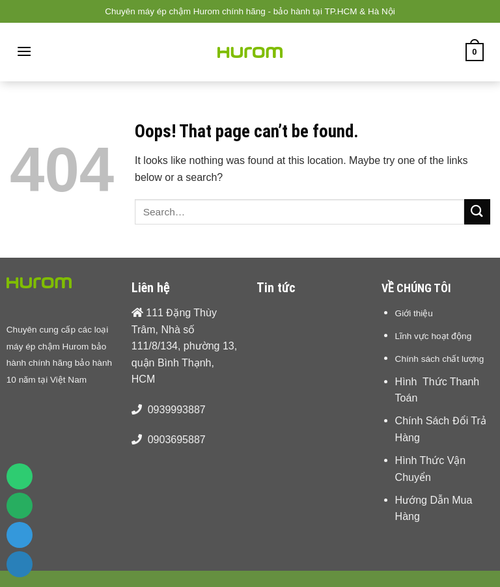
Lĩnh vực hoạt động (433, 336)
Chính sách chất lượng (439, 358)
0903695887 (177, 439)
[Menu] (24, 51)
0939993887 (177, 409)
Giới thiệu (414, 313)
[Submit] (477, 212)
